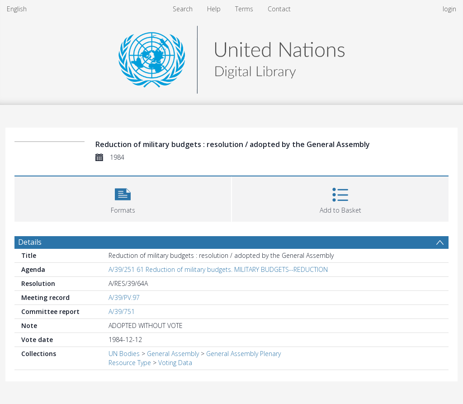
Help (214, 9)
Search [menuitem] (183, 9)
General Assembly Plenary (243, 353)
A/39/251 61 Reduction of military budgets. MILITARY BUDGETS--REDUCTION (218, 269)
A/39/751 (122, 311)
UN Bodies (124, 353)
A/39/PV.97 (124, 297)
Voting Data (175, 362)
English (17, 9)
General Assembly (173, 353)
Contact (279, 9)
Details (30, 242)
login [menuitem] (449, 9)
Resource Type (130, 362)
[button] (122, 197)
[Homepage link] (231, 57)
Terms (244, 9)
